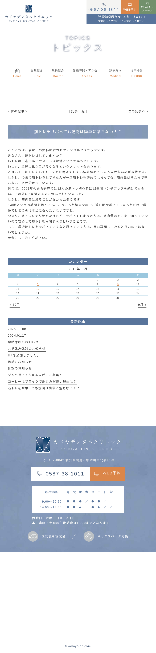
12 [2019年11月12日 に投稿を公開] (38, 288)
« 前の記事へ (18, 111)
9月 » (142, 304)
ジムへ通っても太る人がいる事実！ (35, 374)
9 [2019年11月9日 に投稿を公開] (118, 284)
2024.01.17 (17, 335)
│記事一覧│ (78, 111)
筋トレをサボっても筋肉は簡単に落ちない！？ (44, 388)
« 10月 (15, 304)
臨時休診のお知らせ (23, 342)
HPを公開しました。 (24, 355)
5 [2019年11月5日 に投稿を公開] (38, 284)
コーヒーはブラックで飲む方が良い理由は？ (42, 381)
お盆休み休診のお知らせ (27, 348)
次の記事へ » (138, 111)
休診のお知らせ (20, 361)
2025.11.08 (17, 328)
